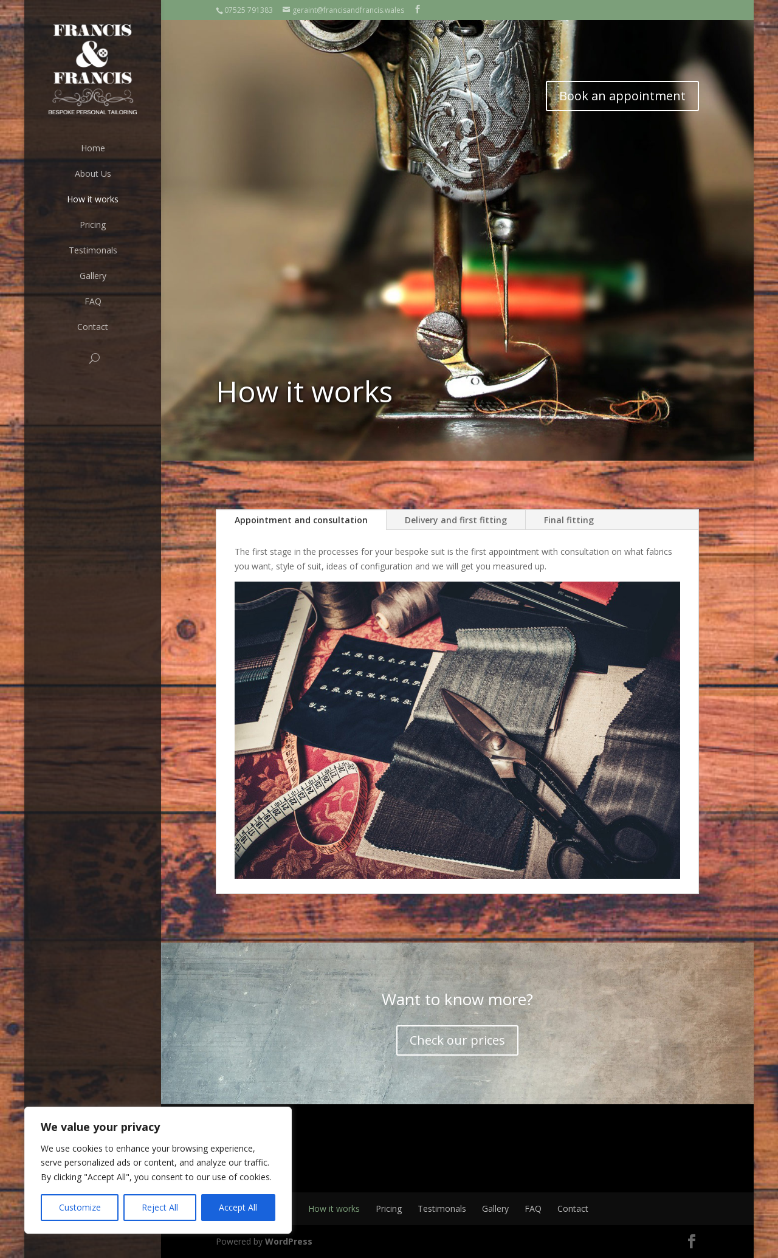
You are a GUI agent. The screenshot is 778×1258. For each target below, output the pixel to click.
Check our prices (457, 1040)
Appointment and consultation (301, 520)
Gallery (93, 275)
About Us (93, 173)
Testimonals (93, 250)
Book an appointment (622, 96)
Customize (80, 1207)
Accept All (238, 1207)
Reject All (160, 1207)
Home (93, 148)
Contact (92, 326)
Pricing (93, 224)
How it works (93, 199)
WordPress (288, 1241)
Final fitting (569, 520)
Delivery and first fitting (456, 520)
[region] (158, 1170)
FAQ (93, 301)
